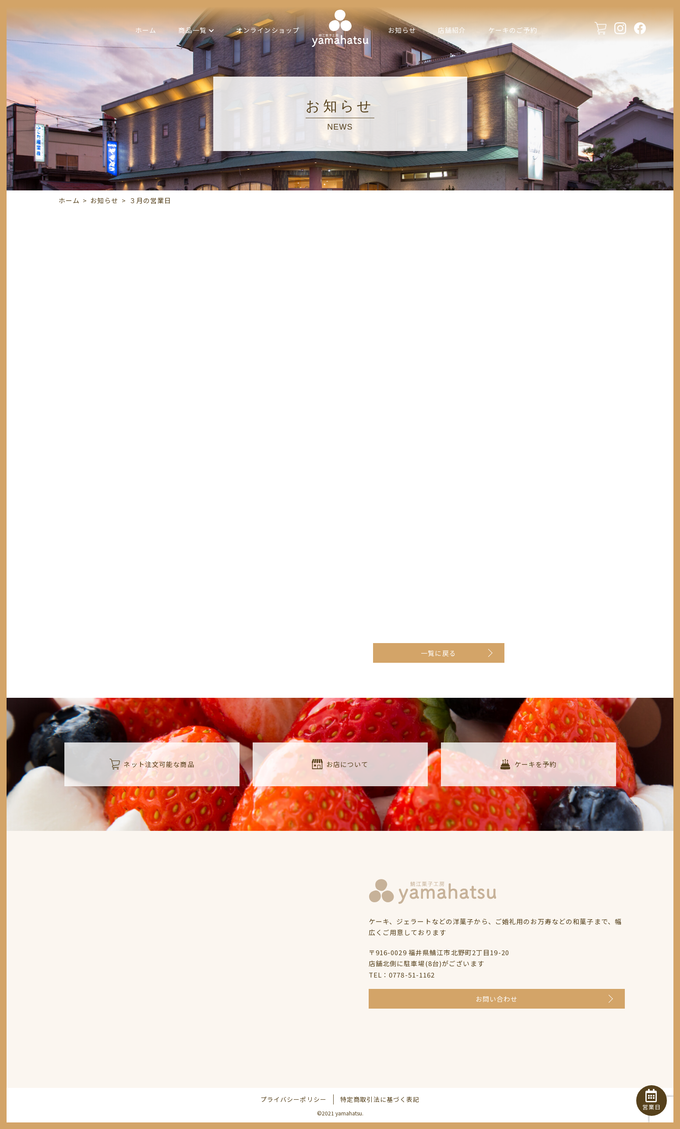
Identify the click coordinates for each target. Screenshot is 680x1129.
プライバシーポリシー (294, 1099)
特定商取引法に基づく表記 (380, 1099)
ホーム (145, 30)
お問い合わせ (497, 998)
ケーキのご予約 (513, 30)
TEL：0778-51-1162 (402, 974)
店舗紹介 (452, 30)
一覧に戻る (438, 653)
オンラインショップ (267, 30)
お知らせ (402, 30)
